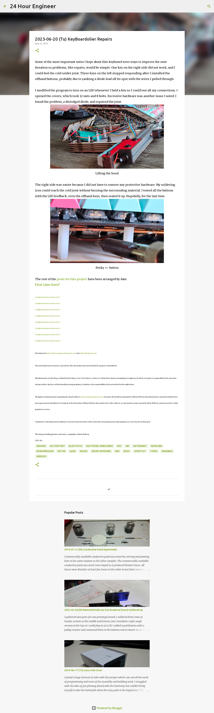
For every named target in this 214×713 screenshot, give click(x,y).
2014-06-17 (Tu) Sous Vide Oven (83, 670)
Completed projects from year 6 (47, 328)
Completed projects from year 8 (47, 341)
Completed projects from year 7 (47, 334)
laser (72, 451)
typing (153, 451)
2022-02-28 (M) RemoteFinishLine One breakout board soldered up (103, 609)
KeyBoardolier (45, 451)
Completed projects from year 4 (47, 316)
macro (83, 451)
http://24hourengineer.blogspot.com (61, 353)
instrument (140, 446)
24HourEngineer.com (88, 353)
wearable (167, 451)
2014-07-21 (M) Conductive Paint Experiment (90, 549)
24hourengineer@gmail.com (92, 397)
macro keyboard (101, 451)
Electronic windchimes (99, 446)
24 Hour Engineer (33, 6)
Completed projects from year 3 (47, 310)
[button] (37, 50)
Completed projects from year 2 (47, 303)
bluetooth (75, 446)
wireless (41, 456)
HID (127, 446)
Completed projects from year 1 (47, 297)
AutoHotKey (57, 446)
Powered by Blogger (107, 708)
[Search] (61, 6)
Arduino (41, 446)
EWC (119, 446)
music (127, 451)
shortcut (140, 451)
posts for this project (72, 279)
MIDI (117, 451)
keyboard (156, 446)
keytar (61, 451)
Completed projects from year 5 (47, 322)
